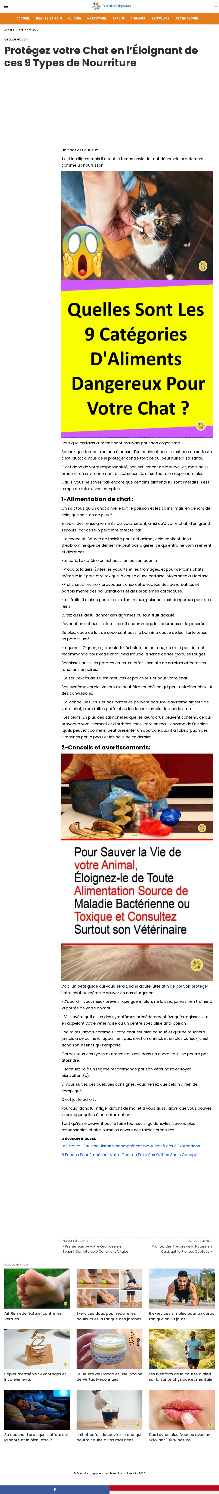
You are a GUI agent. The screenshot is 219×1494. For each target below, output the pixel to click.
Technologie (187, 18)
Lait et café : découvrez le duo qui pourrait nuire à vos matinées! (109, 1437)
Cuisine (74, 18)
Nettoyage (96, 18)
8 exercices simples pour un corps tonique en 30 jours (181, 1316)
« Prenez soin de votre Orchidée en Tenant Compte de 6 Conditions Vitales (95, 1249)
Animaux (137, 18)
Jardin (118, 18)
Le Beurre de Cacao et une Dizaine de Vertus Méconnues (109, 1376)
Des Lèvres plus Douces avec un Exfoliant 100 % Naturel (179, 1437)
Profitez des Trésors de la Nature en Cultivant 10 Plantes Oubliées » (182, 1249)
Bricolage (161, 18)
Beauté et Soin (49, 18)
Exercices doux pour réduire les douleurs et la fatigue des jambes (109, 1316)
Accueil (23, 18)
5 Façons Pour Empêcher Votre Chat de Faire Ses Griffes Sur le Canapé (129, 1154)
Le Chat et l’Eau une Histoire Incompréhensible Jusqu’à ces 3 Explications (130, 1146)
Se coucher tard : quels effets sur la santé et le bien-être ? (36, 1437)
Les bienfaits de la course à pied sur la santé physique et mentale (180, 1376)
